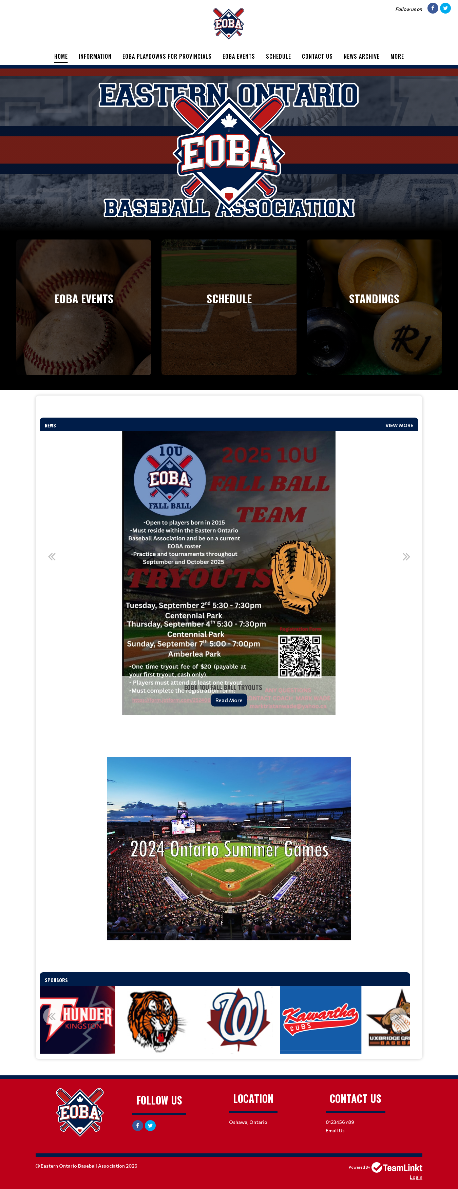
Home (61, 56)
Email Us (335, 1130)
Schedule (278, 56)
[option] (229, 573)
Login (416, 1177)
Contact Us (317, 56)
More (397, 56)
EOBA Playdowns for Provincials (167, 56)
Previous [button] (51, 556)
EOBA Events (239, 56)
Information (95, 56)
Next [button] (406, 556)
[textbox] (229, 409)
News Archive (362, 56)
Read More (229, 700)
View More (399, 425)
